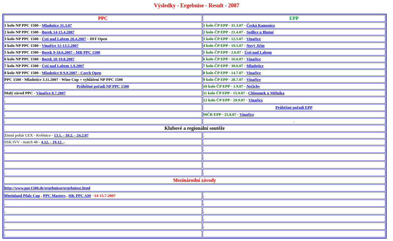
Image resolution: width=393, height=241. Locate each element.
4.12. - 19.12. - (53, 142)
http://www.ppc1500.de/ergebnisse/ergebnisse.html (47, 188)
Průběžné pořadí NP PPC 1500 (103, 86)
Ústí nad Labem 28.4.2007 (64, 38)
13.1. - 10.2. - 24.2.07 (71, 135)
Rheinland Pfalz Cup (22, 195)
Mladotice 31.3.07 (57, 25)
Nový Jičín (256, 45)
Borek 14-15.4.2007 (58, 32)
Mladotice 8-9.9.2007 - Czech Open (71, 72)
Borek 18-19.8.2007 (58, 59)
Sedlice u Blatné (260, 32)
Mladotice (255, 65)
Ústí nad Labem (258, 52)
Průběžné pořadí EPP (294, 107)
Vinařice (253, 38)
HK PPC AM (79, 195)
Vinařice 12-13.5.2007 (60, 45)
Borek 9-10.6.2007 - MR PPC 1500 (71, 52)
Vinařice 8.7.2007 (51, 93)
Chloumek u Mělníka (266, 93)
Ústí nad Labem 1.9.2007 (63, 65)
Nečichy (253, 86)
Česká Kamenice (261, 25)
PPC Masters (54, 195)
